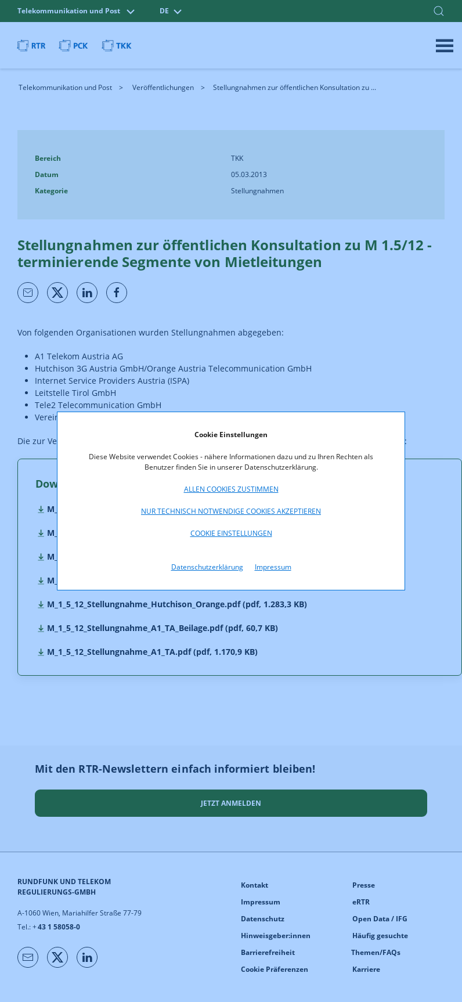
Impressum (273, 567)
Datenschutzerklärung (207, 567)
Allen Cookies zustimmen (231, 489)
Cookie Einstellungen (231, 533)
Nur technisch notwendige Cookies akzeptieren (231, 511)
